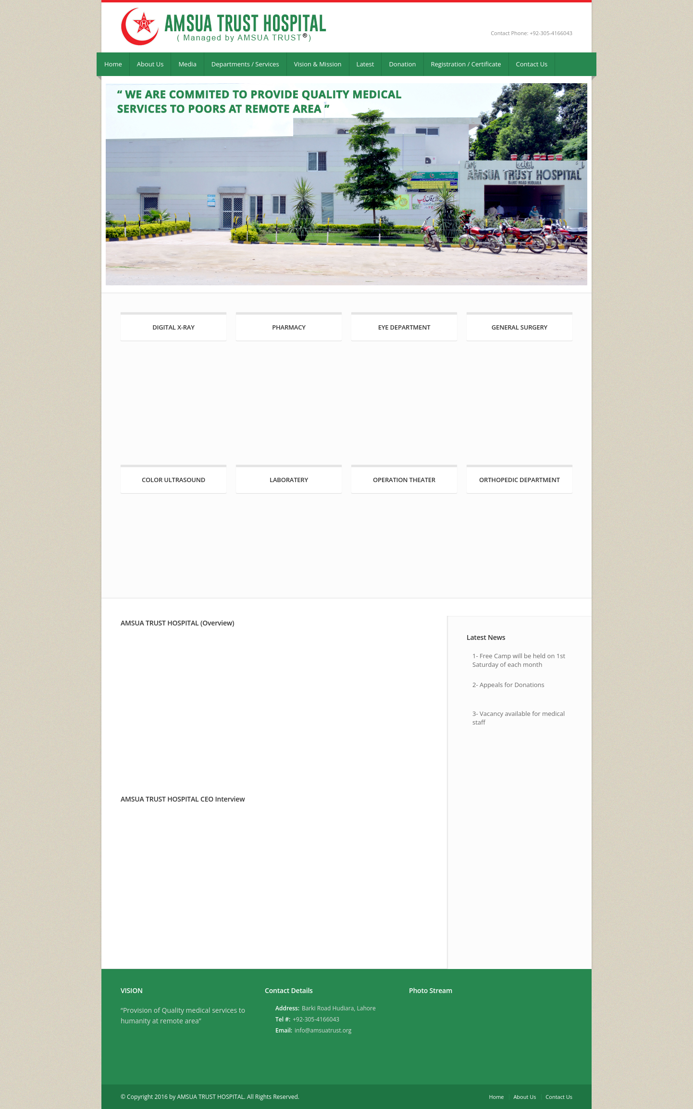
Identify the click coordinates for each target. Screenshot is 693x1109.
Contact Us (532, 64)
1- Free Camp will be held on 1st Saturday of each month (518, 660)
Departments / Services (245, 64)
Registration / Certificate (466, 64)
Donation (402, 64)
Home (113, 64)
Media (187, 64)
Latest (365, 64)
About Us (150, 64)
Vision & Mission (318, 64)
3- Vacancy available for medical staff (518, 718)
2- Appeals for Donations (508, 684)
